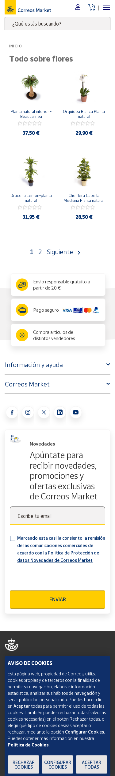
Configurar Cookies (57, 765)
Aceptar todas (91, 765)
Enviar (57, 599)
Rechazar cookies (24, 765)
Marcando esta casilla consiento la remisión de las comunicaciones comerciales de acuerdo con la (61, 549)
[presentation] (56, 578)
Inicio (15, 46)
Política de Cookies (28, 744)
